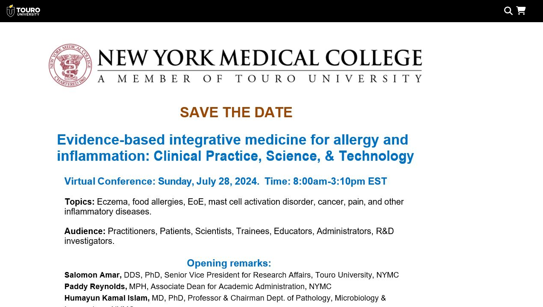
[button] (522, 11)
